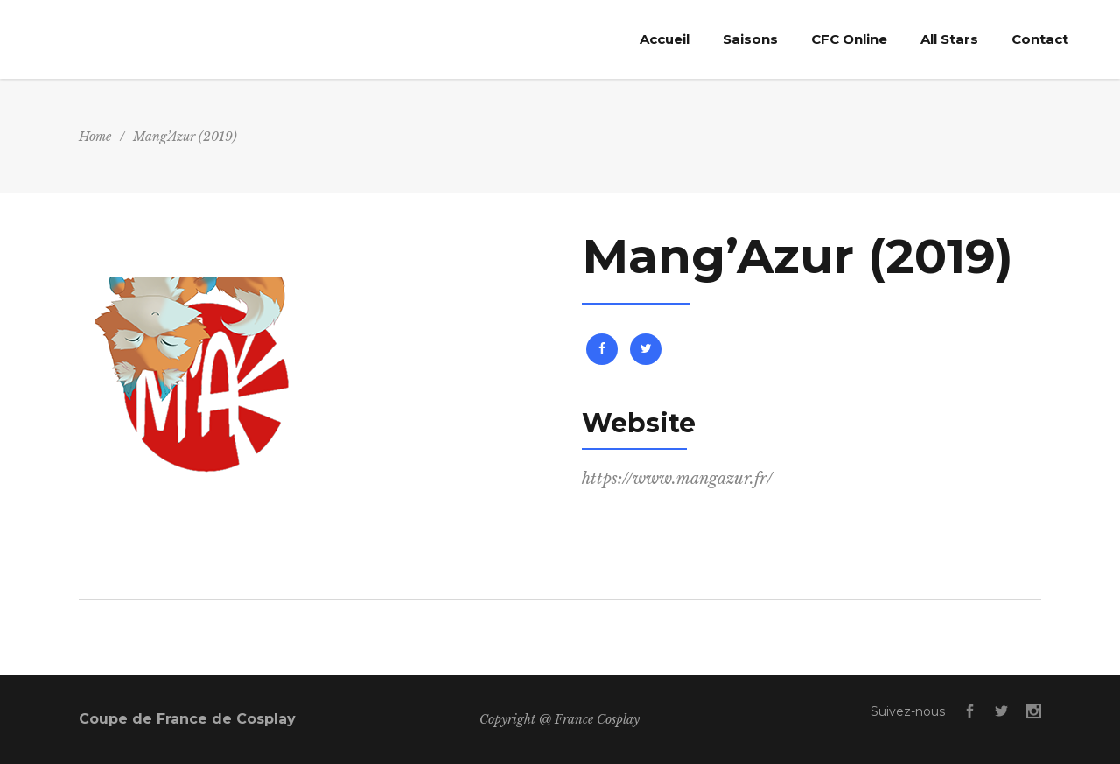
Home (95, 136)
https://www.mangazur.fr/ (677, 478)
